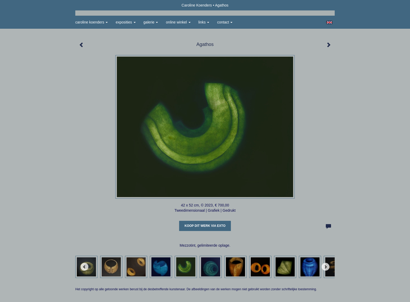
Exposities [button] (125, 22)
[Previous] (84, 267)
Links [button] (203, 22)
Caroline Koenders (196, 5)
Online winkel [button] (178, 22)
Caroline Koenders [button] (91, 22)
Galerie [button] (151, 22)
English (329, 22)
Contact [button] (224, 22)
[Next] (325, 267)
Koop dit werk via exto (205, 226)
